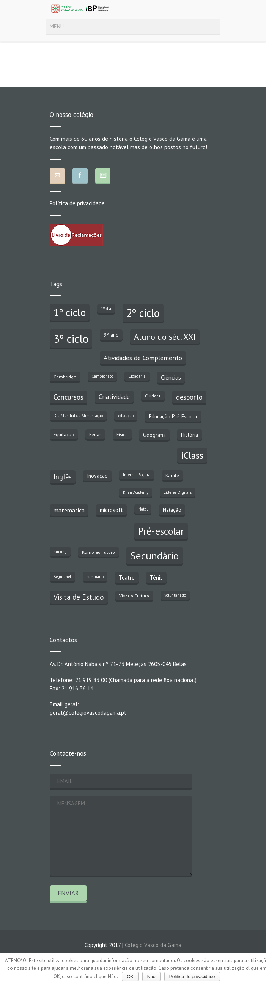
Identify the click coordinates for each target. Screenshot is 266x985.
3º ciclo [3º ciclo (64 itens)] (71, 338)
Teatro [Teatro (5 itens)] (127, 577)
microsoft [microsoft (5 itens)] (111, 510)
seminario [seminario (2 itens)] (95, 576)
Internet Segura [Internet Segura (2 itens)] (136, 475)
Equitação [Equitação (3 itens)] (64, 434)
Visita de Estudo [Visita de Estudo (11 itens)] (79, 597)
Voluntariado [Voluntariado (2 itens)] (175, 595)
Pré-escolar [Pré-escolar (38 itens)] (161, 531)
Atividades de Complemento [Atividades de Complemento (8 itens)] (143, 357)
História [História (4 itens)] (189, 434)
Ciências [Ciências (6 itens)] (171, 377)
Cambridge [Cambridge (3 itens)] (65, 377)
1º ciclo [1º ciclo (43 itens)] (70, 312)
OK (130, 976)
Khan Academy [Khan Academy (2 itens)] (135, 492)
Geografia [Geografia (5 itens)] (154, 434)
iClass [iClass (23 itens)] (192, 455)
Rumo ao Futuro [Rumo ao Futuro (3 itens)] (98, 552)
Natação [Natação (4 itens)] (172, 509)
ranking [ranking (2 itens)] (60, 551)
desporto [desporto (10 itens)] (189, 397)
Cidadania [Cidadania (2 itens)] (137, 376)
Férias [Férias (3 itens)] (95, 434)
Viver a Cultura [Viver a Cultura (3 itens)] (134, 596)
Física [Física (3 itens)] (122, 434)
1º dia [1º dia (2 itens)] (106, 308)
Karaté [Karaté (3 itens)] (172, 475)
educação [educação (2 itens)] (126, 415)
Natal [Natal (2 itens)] (143, 509)
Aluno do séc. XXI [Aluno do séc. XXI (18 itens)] (165, 336)
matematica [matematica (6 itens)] (69, 510)
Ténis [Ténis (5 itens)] (156, 577)
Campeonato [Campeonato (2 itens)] (102, 376)
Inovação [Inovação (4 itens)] (97, 475)
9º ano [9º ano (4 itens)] (111, 334)
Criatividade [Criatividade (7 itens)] (114, 396)
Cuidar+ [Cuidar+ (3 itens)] (153, 395)
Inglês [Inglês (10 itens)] (63, 476)
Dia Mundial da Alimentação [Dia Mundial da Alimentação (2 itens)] (78, 415)
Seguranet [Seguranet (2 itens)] (62, 576)
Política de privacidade (77, 203)
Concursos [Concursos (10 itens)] (68, 397)
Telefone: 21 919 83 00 (78, 680)
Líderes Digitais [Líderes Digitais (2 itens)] (178, 492)
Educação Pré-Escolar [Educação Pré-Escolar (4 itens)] (173, 416)
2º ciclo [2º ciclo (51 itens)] (143, 313)
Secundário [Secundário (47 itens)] (154, 556)
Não (151, 976)
